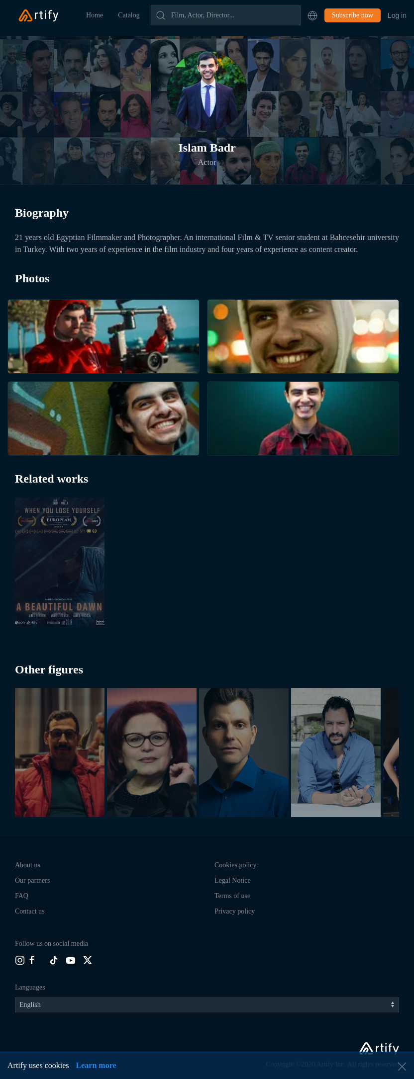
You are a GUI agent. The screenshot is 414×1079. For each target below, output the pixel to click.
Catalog (129, 15)
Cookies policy (235, 865)
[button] (312, 15)
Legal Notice (232, 880)
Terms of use (232, 896)
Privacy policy (234, 911)
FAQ (21, 896)
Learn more (96, 1065)
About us (27, 865)
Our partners (32, 880)
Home (94, 15)
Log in (397, 15)
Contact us (30, 911)
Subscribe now (352, 15)
